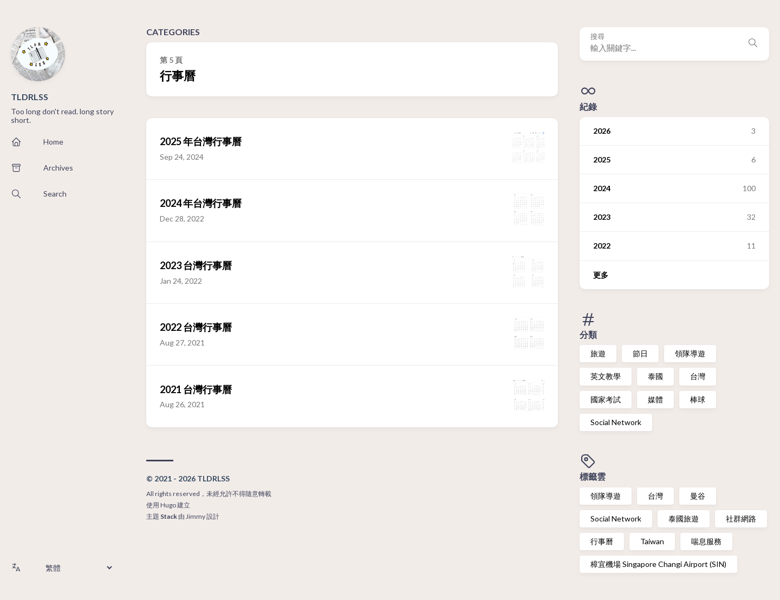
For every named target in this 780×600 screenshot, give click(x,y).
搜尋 (597, 36)
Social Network (615, 422)
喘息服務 (706, 541)
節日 (640, 353)
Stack (168, 516)
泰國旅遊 (683, 518)
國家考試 (605, 399)
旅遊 (598, 353)
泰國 (655, 376)
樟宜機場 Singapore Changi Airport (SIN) (658, 564)
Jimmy (195, 516)
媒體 (655, 399)
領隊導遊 (690, 353)
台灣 (697, 376)
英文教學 (605, 376)
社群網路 (741, 518)
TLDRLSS (29, 97)
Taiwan (652, 541)
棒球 (697, 399)
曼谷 (697, 495)
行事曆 (601, 541)
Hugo (168, 505)
